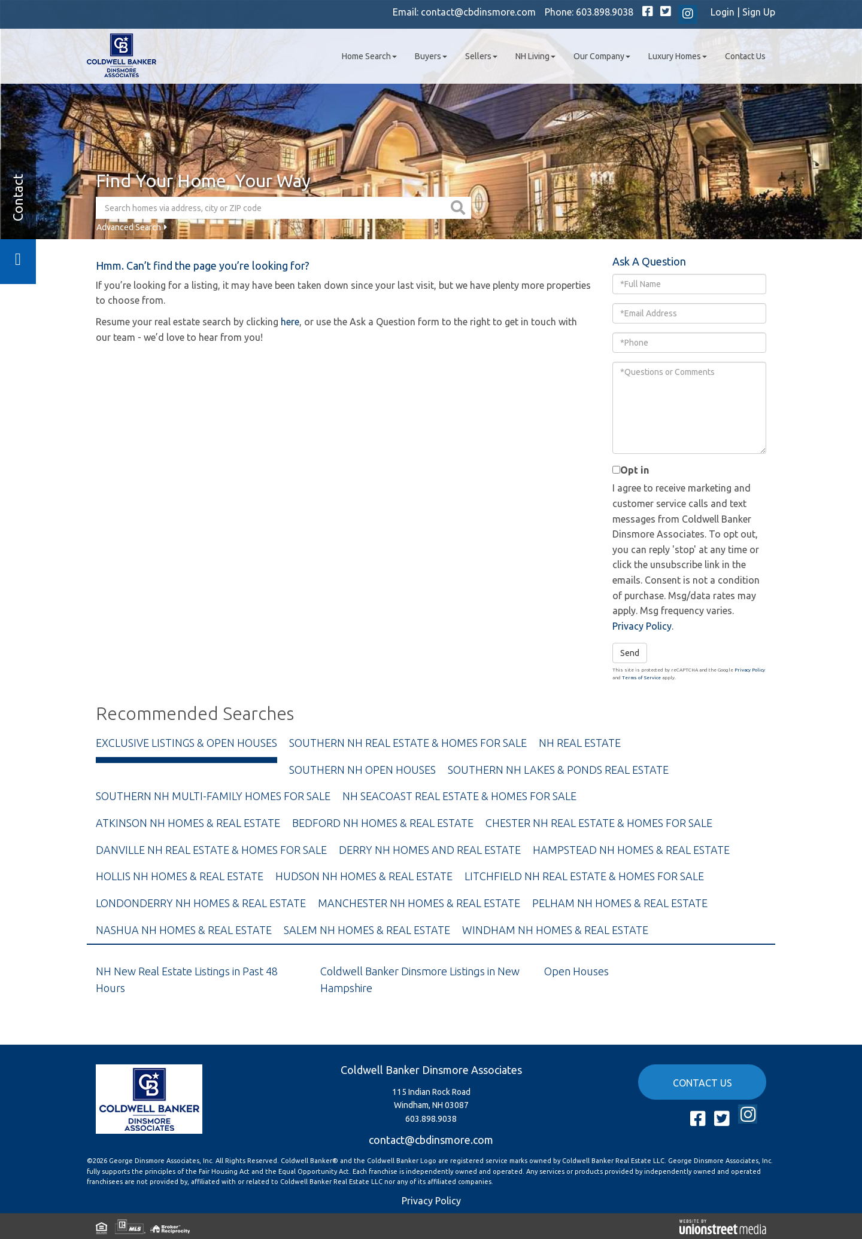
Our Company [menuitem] (601, 56)
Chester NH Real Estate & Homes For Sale (598, 823)
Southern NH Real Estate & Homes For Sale (408, 743)
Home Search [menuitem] (369, 56)
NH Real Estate (580, 743)
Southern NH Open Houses (362, 770)
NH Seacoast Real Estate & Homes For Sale (459, 796)
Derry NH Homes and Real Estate (430, 850)
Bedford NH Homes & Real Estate (383, 823)
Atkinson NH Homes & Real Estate (188, 823)
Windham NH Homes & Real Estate (555, 930)
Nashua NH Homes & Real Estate (184, 930)
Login (722, 12)
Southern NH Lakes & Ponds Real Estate (558, 770)
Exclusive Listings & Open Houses (186, 743)
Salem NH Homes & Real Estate (367, 930)
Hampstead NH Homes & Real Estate (631, 850)
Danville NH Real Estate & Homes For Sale (211, 850)
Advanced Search (128, 227)
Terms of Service (641, 677)
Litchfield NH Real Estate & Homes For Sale (584, 876)
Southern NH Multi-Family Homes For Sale (213, 796)
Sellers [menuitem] (481, 56)
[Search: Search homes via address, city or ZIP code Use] (272, 208)
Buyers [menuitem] (431, 56)
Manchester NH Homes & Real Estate (419, 903)
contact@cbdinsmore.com (478, 12)
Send (629, 653)
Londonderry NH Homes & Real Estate (201, 903)
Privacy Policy (642, 626)
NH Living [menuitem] (535, 56)
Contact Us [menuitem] (745, 56)
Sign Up (758, 12)
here (290, 321)
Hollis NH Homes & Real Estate (179, 876)
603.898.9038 (604, 12)
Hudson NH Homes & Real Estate (364, 876)
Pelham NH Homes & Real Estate (620, 903)
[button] (459, 208)
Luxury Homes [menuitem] (677, 56)
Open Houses (576, 971)
